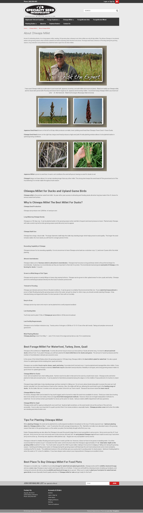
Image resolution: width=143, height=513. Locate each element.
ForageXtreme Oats (83, 20)
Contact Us (66, 24)
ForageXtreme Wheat (99, 20)
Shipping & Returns (53, 499)
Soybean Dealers (54, 24)
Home (25, 28)
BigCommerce (96, 511)
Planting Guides (31, 24)
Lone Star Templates (112, 511)
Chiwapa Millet (68, 20)
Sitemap (50, 502)
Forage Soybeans (53, 20)
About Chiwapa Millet (44, 28)
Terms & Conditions (53, 504)
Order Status (51, 497)
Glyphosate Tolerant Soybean (34, 20)
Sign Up (112, 1)
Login (105, 1)
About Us (43, 24)
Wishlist (50, 493)
